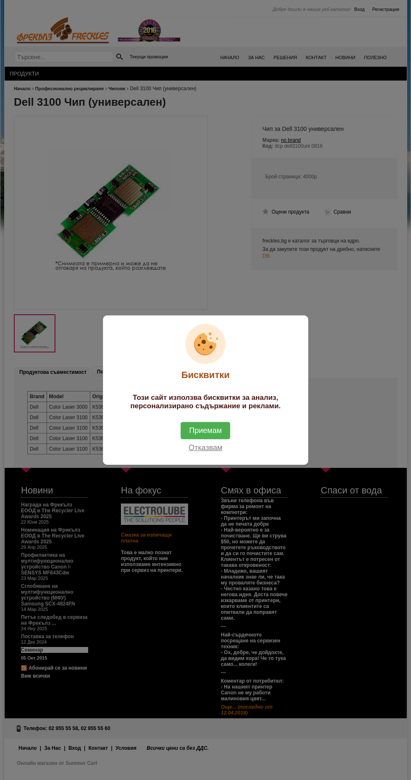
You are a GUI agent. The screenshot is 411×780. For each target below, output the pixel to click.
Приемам (205, 430)
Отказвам (205, 447)
